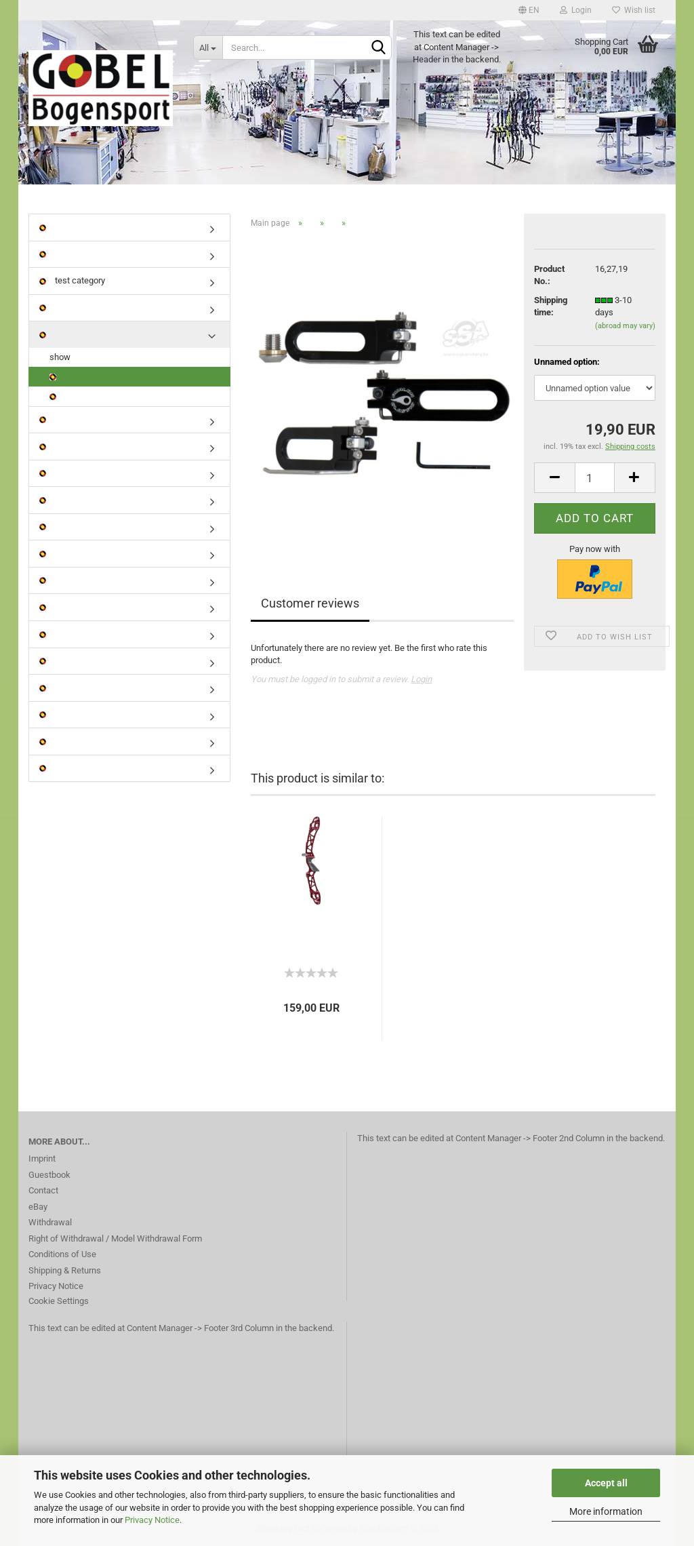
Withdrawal (50, 1222)
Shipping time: (550, 306)
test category (72, 280)
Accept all (606, 1483)
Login (576, 10)
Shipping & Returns (64, 1270)
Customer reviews (310, 603)
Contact (43, 1190)
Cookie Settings (58, 1301)
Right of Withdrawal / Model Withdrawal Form (115, 1238)
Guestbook (49, 1175)
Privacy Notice (152, 1520)
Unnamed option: (567, 362)
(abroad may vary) (625, 325)
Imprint (42, 1158)
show (59, 357)
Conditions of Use (62, 1254)
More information (605, 1511)
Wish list (633, 10)
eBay (37, 1207)
